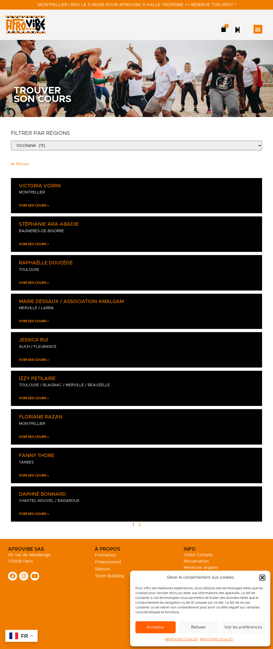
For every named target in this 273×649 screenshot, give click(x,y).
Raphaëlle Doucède (46, 263)
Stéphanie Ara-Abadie (49, 224)
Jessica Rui (33, 340)
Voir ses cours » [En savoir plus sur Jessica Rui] (34, 359)
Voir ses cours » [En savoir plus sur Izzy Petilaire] (34, 398)
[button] (262, 577)
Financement (108, 562)
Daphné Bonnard (42, 494)
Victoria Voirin (40, 186)
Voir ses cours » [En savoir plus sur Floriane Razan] (34, 436)
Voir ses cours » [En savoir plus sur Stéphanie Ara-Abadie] (34, 244)
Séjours (102, 569)
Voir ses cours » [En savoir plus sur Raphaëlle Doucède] (34, 282)
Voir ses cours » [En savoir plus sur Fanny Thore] (34, 475)
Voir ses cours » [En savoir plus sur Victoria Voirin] (34, 205)
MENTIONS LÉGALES (181, 639)
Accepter (155, 627)
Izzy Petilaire (37, 378)
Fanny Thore (36, 455)
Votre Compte (198, 555)
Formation (105, 555)
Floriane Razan (40, 417)
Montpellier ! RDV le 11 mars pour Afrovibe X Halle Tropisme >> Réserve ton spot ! (137, 5)
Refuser (198, 627)
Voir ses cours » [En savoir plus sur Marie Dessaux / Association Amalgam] (34, 321)
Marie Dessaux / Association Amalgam (71, 301)
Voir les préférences (243, 627)
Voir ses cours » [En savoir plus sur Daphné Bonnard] (34, 513)
